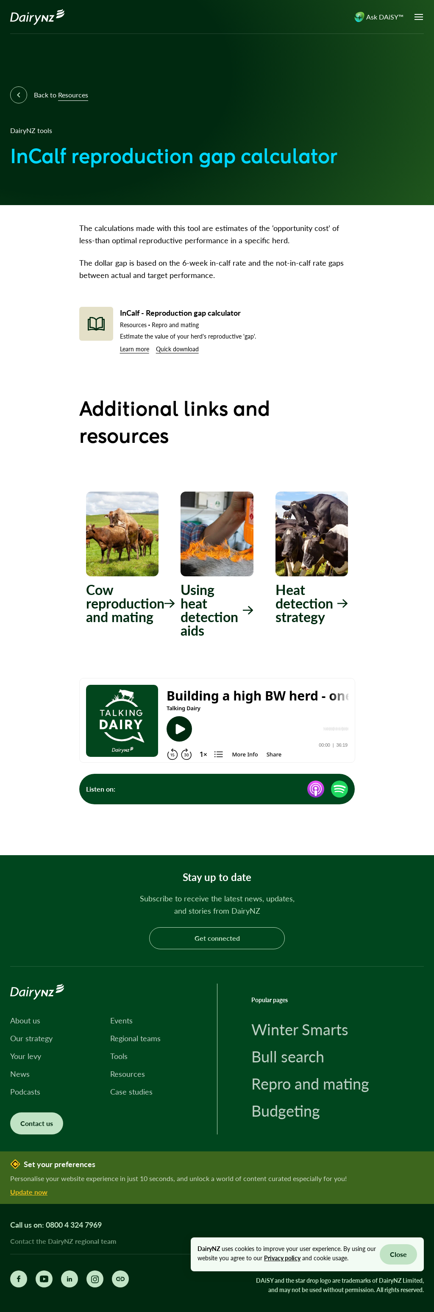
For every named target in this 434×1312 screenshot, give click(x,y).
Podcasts (25, 1091)
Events (121, 1020)
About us (25, 1020)
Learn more (134, 349)
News (20, 1074)
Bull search (287, 1056)
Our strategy (31, 1038)
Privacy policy (282, 1258)
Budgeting (285, 1110)
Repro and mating (310, 1083)
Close (398, 1254)
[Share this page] (120, 1278)
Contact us (36, 1123)
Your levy (25, 1056)
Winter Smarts (299, 1029)
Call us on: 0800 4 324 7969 (56, 1225)
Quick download (177, 349)
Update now (28, 1192)
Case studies (131, 1091)
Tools (119, 1056)
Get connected (217, 938)
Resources (127, 1074)
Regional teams (135, 1038)
